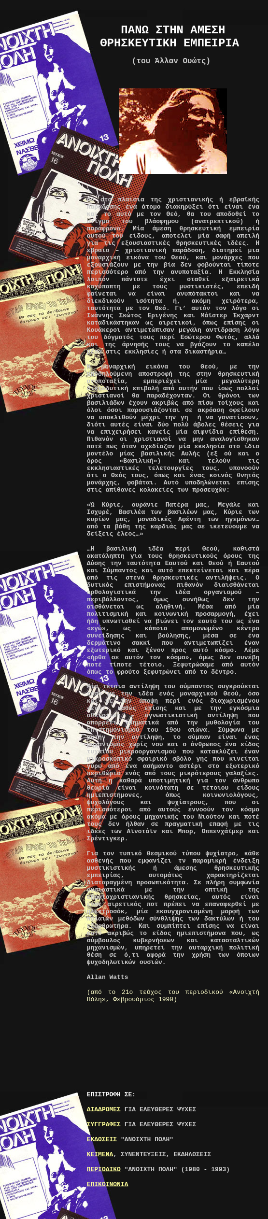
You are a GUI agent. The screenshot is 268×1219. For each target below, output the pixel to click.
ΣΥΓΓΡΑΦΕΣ (104, 1124)
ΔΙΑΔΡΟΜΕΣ (104, 1109)
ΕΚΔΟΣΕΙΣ (102, 1139)
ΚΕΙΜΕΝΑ (100, 1154)
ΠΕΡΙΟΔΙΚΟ (104, 1169)
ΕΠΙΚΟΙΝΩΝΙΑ (107, 1184)
